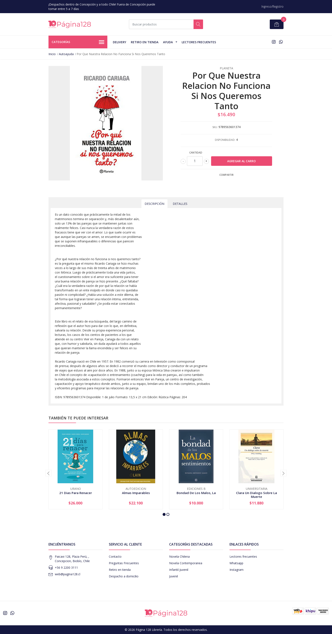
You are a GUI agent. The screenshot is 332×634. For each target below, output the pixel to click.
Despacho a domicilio (123, 576)
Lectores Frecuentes (199, 42)
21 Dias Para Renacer (75, 493)
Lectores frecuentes (243, 556)
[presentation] (48, 473)
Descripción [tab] (154, 204)
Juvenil (173, 576)
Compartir (226, 175)
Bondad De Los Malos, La (196, 493)
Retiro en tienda (144, 42)
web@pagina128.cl (67, 574)
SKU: (215, 127)
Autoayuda (66, 54)
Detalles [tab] (180, 204)
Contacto (115, 556)
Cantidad (195, 152)
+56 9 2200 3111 (66, 568)
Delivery (119, 42)
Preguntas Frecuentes (124, 563)
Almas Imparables (136, 493)
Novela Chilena (179, 556)
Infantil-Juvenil (178, 570)
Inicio (52, 54)
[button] (164, 514)
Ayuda (168, 42)
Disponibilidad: (225, 140)
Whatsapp (236, 563)
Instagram (236, 570)
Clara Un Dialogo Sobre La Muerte (256, 495)
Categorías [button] (78, 42)
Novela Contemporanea (185, 563)
